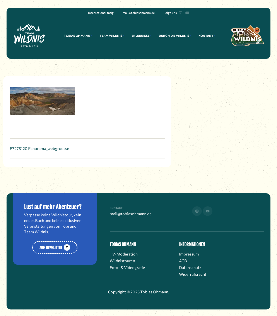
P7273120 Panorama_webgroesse (39, 148)
